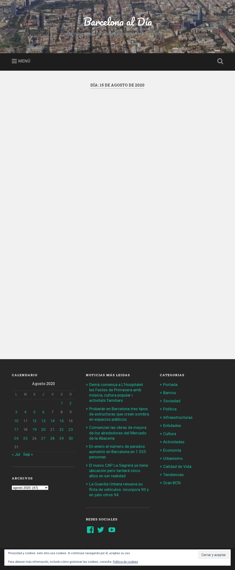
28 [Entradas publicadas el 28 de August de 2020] (52, 438)
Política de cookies (125, 562)
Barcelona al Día (117, 21)
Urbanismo (173, 458)
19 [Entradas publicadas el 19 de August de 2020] (34, 429)
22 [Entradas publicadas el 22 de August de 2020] (61, 429)
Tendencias (173, 474)
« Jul (16, 454)
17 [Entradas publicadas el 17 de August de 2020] (16, 429)
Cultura (169, 433)
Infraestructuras (178, 417)
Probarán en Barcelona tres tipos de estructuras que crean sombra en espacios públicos (119, 414)
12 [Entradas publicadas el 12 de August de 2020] (34, 421)
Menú (24, 61)
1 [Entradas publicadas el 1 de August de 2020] (62, 403)
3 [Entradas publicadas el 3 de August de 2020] (16, 412)
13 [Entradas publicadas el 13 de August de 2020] (43, 421)
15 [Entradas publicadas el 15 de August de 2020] (61, 421)
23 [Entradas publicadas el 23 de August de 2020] (71, 429)
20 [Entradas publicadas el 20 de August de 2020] (43, 429)
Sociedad (171, 400)
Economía (172, 450)
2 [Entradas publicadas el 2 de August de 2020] (70, 403)
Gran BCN (172, 482)
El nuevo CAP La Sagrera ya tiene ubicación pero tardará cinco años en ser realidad (118, 470)
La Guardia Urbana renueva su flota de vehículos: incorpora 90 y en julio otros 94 (119, 489)
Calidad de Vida (177, 466)
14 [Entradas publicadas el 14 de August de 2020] (52, 421)
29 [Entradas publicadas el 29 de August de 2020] (61, 438)
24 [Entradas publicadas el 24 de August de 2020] (16, 438)
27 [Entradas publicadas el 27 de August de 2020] (43, 438)
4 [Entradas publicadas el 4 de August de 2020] (25, 412)
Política (170, 409)
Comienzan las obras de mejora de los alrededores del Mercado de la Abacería (117, 432)
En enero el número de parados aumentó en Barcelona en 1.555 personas (117, 451)
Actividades (173, 441)
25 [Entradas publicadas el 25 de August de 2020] (25, 438)
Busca (219, 61)
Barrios (169, 392)
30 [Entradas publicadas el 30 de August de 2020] (71, 438)
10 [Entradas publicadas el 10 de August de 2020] (16, 421)
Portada (170, 384)
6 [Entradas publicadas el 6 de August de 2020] (43, 412)
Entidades (172, 425)
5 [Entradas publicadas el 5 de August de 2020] (34, 412)
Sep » (28, 454)
